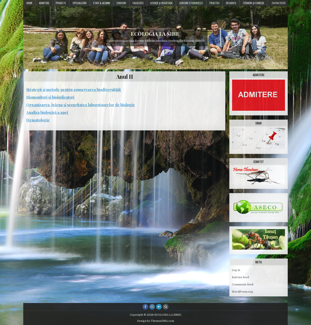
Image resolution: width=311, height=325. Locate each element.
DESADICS (231, 3)
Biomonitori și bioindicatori (50, 97)
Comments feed (242, 284)
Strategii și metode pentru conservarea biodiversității (73, 89)
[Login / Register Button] (159, 307)
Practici (214, 3)
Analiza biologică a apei (47, 112)
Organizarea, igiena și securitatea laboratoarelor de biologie (80, 104)
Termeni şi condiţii (253, 3)
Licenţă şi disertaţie (161, 3)
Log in (236, 270)
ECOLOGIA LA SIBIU (155, 33)
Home (29, 3)
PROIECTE (61, 3)
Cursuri (121, 3)
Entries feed (240, 277)
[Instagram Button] (152, 307)
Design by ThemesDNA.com (155, 320)
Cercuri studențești (191, 3)
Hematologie (38, 120)
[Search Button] (165, 307)
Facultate (138, 3)
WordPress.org (242, 291)
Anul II (124, 76)
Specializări (80, 3)
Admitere (44, 3)
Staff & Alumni (101, 3)
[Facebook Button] (145, 307)
